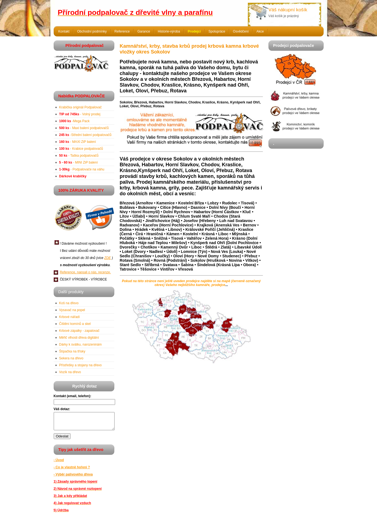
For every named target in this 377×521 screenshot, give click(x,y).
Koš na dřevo (69, 303)
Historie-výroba (169, 31)
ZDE (107, 258)
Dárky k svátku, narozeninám (80, 344)
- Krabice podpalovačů (81, 149)
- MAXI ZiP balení (77, 142)
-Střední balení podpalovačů (85, 135)
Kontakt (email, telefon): (72, 396)
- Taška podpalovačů (79, 155)
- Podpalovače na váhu (81, 169)
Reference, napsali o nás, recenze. (85, 272)
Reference (122, 31)
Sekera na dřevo (71, 358)
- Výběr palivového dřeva (73, 478)
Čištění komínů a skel (75, 324)
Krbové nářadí (69, 317)
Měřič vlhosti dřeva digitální (79, 338)
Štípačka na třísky (72, 351)
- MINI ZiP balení (78, 162)
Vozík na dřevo (70, 372)
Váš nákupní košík (287, 9)
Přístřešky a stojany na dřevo (80, 365)
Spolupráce (216, 31)
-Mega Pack (74, 121)
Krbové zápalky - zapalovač (79, 331)
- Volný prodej (80, 114)
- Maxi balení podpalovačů (84, 128)
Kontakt (64, 31)
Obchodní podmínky (92, 31)
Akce (260, 31)
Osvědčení (241, 31)
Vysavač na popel (72, 310)
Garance (143, 31)
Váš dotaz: (62, 409)
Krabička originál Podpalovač (80, 107)
